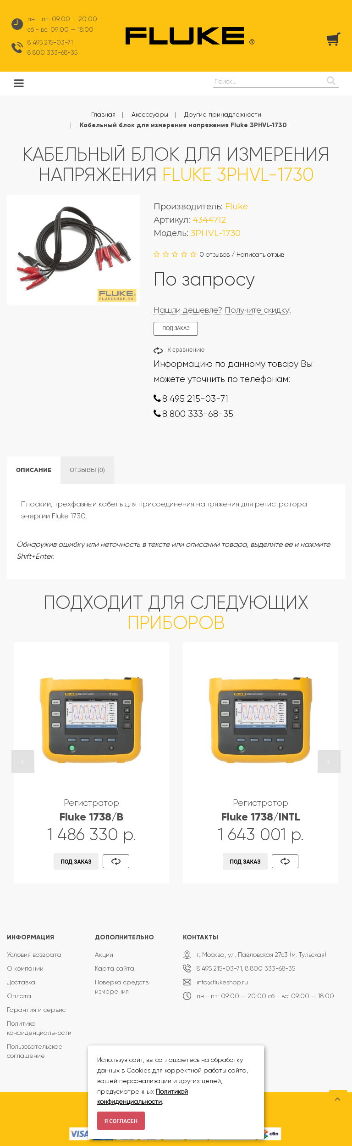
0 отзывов (214, 254)
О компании (25, 968)
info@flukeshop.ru (222, 982)
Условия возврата (34, 954)
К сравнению (185, 349)
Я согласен (121, 1121)
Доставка (21, 982)
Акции (104, 954)
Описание (33, 469)
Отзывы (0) (87, 469)
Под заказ (76, 862)
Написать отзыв (260, 254)
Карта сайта (114, 968)
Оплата (19, 996)
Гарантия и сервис (36, 1009)
